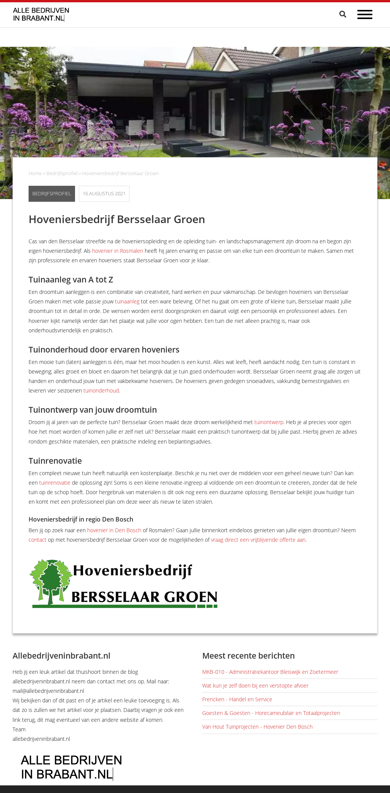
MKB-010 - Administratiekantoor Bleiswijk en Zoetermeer (270, 671)
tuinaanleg (127, 301)
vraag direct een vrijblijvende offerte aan (258, 539)
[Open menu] (365, 15)
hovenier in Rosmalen (117, 250)
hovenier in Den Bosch (114, 530)
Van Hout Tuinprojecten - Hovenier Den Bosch (257, 726)
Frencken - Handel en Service (237, 699)
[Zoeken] (343, 14)
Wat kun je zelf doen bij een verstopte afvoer (255, 685)
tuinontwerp (268, 422)
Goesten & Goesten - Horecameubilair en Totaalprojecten (271, 712)
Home (35, 173)
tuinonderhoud (101, 390)
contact (37, 539)
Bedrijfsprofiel (62, 173)
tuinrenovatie (54, 482)
